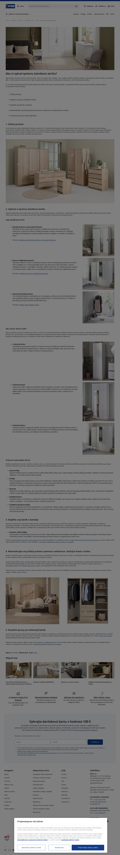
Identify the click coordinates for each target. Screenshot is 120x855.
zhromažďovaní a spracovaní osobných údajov (32, 840)
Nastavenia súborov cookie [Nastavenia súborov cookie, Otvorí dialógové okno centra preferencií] (31, 847)
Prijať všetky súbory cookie (88, 847)
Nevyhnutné (59, 847)
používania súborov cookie (70, 840)
